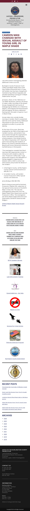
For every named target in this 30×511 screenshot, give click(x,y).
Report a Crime (15, 309)
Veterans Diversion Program (15, 342)
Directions (5, 492)
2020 (5, 434)
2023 (5, 426)
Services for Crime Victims (15, 326)
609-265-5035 (7, 468)
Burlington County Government (15, 359)
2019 (5, 437)
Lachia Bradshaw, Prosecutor (10, 453)
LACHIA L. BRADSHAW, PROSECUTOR (15, 17)
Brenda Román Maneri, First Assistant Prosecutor (15, 21)
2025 (5, 421)
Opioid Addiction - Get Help (15, 293)
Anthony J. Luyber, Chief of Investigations (15, 24)
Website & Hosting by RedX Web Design (11, 502)
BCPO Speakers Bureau (15, 260)
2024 (5, 424)
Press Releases (6, 32)
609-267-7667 (5, 475)
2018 (5, 439)
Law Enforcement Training (15, 277)
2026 (5, 418)
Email (3, 470)
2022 (5, 429)
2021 (5, 431)
